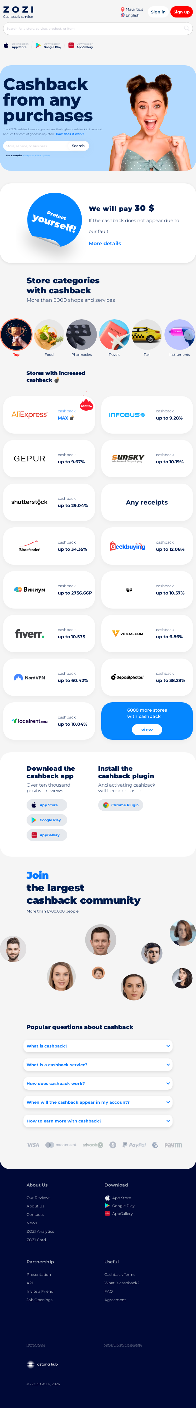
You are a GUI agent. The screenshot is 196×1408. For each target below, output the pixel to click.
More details (105, 243)
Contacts (35, 1214)
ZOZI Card (36, 1239)
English (130, 15)
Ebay (47, 155)
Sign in (158, 11)
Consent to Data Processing (123, 1344)
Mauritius (131, 9)
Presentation (39, 1274)
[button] (189, 334)
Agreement (115, 1299)
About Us (35, 1206)
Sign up (181, 11)
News (32, 1223)
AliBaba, (39, 155)
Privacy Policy (36, 1344)
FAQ (108, 1291)
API (30, 1283)
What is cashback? (121, 1283)
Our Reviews (38, 1197)
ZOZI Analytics (40, 1231)
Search (78, 145)
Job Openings (40, 1299)
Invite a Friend (40, 1291)
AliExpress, (28, 155)
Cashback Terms (119, 1274)
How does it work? (70, 134)
